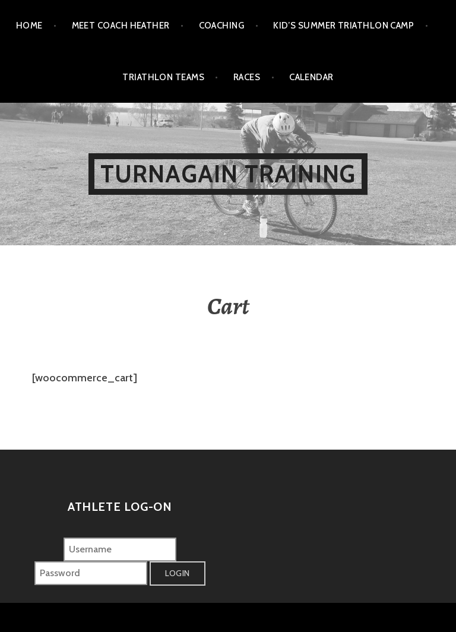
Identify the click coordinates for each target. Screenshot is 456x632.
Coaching (222, 25)
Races (246, 77)
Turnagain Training (228, 173)
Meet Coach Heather (121, 25)
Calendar (311, 77)
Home (29, 25)
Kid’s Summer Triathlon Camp (343, 25)
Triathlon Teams (163, 77)
